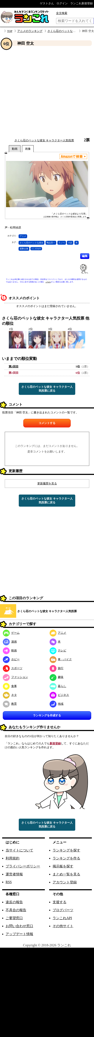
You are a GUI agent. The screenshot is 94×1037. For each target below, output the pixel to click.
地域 (57, 703)
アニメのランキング (29, 31)
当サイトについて (19, 850)
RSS (9, 882)
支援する (59, 902)
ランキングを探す (66, 850)
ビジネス (59, 695)
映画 (10, 650)
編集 (85, 256)
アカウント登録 (65, 882)
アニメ (23, 236)
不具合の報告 (16, 910)
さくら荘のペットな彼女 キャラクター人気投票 (44, 140)
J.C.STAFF (36, 248)
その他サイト (63, 926)
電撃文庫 (24, 248)
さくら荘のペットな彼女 (31, 242)
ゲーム (11, 632)
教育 (10, 703)
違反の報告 (14, 902)
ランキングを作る (66, 858)
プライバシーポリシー (23, 866)
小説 (70, 242)
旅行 (57, 668)
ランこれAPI (62, 918)
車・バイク (61, 659)
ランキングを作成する (47, 715)
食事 (10, 686)
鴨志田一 (51, 242)
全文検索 (61, 13)
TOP (9, 31)
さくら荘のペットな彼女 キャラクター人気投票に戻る (46, 388)
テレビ (58, 650)
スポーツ (12, 668)
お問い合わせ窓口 (19, 926)
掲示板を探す (63, 866)
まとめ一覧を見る (66, 874)
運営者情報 (14, 874)
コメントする (47, 423)
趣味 (57, 677)
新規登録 (55, 743)
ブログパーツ (63, 910)
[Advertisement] (40, 92)
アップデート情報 (19, 934)
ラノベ (61, 242)
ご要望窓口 (14, 918)
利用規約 (12, 858)
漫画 (10, 641)
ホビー (11, 659)
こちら (48, 282)
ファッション (15, 677)
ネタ (10, 695)
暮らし (58, 686)
